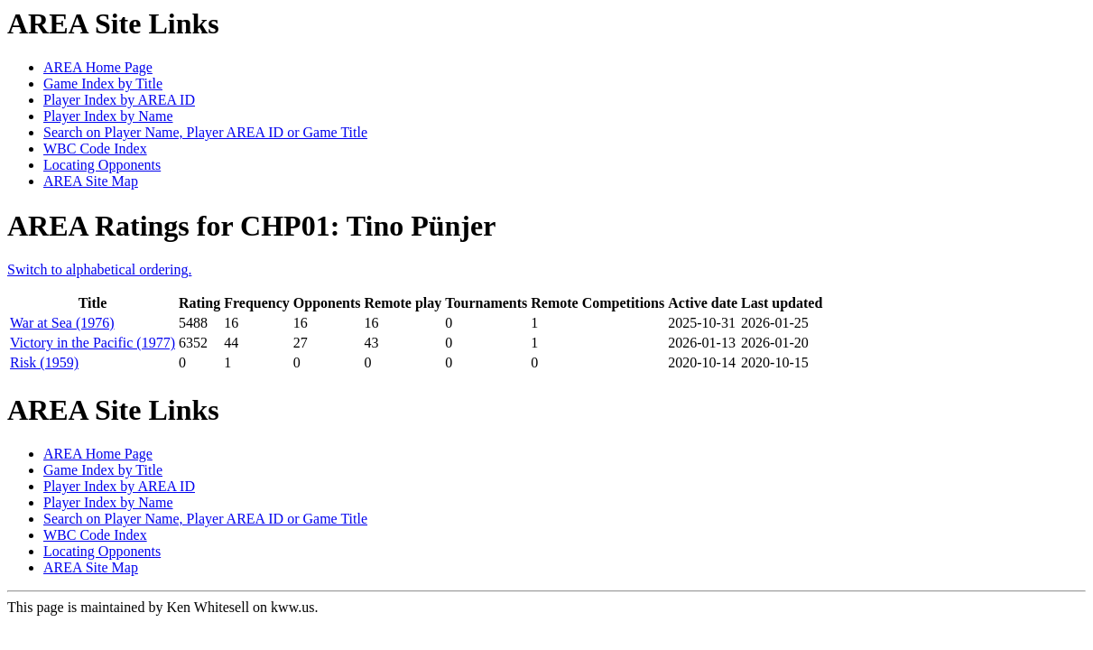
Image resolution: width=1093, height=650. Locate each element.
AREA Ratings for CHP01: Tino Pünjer (251, 225)
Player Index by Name (108, 116)
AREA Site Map (90, 181)
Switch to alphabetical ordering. (99, 269)
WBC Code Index (95, 148)
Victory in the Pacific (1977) (92, 342)
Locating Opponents (102, 164)
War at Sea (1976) (62, 322)
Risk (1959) (44, 362)
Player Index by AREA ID (119, 99)
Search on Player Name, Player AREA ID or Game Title (205, 132)
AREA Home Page (98, 67)
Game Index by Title (102, 83)
